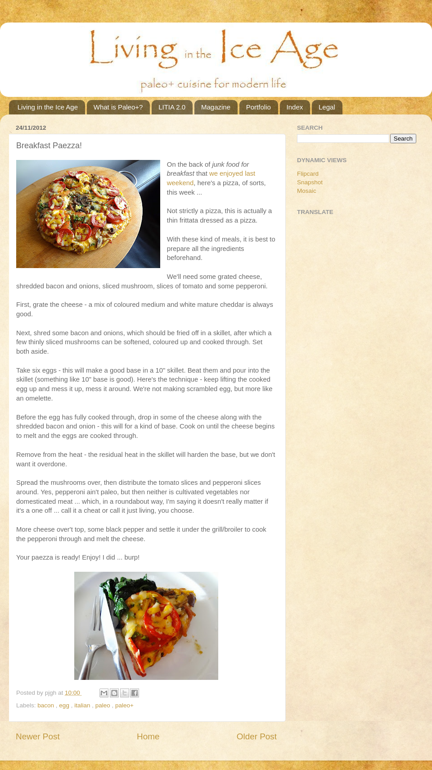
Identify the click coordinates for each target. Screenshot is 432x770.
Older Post (257, 736)
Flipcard (308, 173)
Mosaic (306, 190)
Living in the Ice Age (48, 107)
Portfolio (258, 107)
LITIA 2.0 (171, 107)
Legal (327, 107)
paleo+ (124, 705)
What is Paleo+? (118, 107)
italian (83, 705)
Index (295, 107)
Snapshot (310, 182)
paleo (103, 705)
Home (148, 736)
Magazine (215, 107)
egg (65, 705)
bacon (46, 705)
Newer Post (38, 736)
